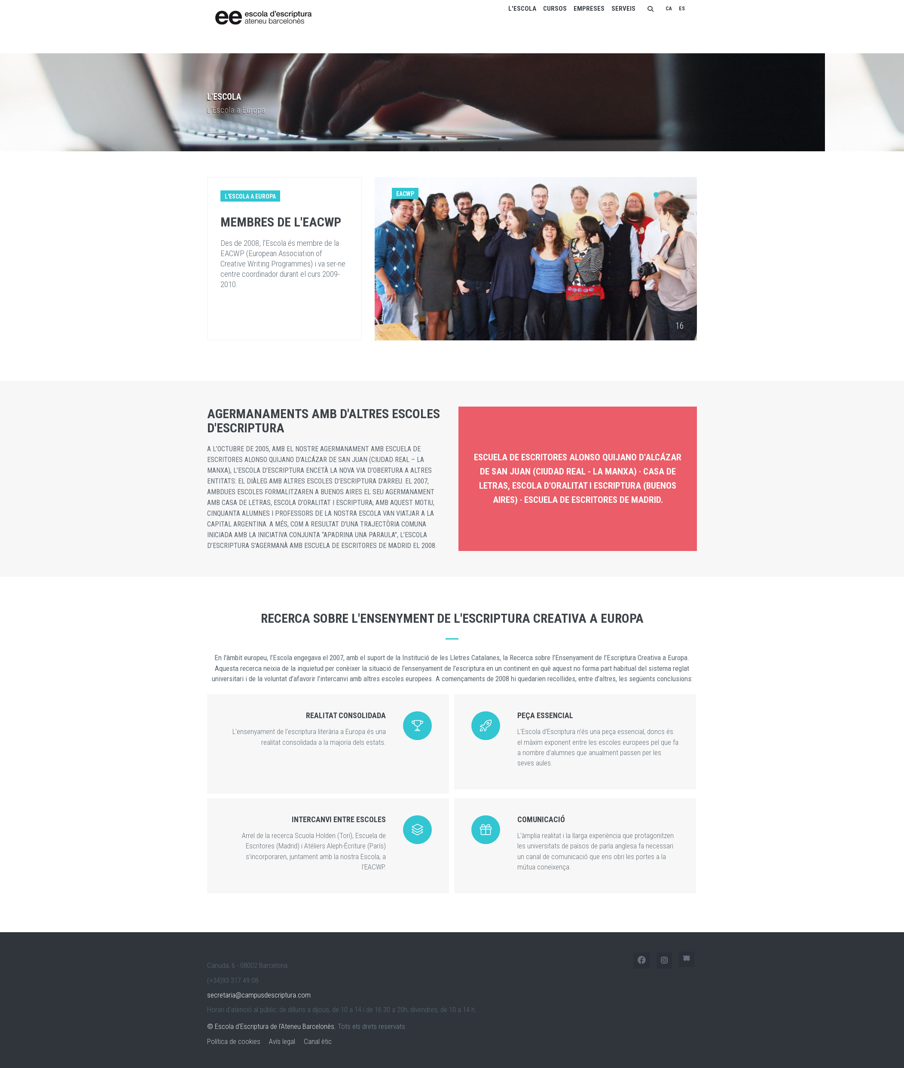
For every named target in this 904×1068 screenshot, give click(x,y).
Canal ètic (318, 1041)
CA (669, 9)
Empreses (589, 8)
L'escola (522, 8)
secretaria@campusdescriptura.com (259, 995)
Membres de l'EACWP (278, 222)
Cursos (555, 8)
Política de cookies (233, 1041)
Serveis (623, 8)
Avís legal (282, 1041)
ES (682, 9)
